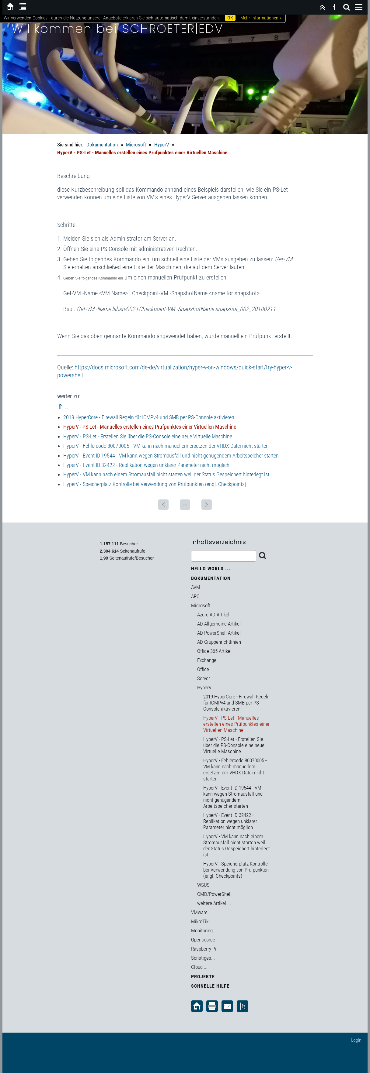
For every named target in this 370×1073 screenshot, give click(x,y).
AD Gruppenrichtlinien (219, 642)
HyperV (161, 145)
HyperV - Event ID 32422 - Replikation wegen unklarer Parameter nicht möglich (146, 465)
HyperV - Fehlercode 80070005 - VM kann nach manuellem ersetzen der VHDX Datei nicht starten (166, 446)
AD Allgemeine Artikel (219, 624)
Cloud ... (199, 967)
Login (356, 1040)
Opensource (203, 940)
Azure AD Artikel (213, 615)
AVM (195, 587)
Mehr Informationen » (260, 18)
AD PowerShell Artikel (219, 633)
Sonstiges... (203, 958)
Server (203, 678)
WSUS (203, 885)
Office (203, 669)
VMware (199, 912)
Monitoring (202, 930)
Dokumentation (102, 145)
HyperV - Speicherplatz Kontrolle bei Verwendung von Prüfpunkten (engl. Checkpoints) (154, 484)
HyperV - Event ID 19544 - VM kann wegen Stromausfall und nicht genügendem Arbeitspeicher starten (171, 455)
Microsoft (136, 145)
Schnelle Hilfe (210, 986)
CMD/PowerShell (214, 894)
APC (195, 596)
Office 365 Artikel (214, 651)
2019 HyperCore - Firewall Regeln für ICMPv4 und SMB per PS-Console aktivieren (148, 417)
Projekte (203, 976)
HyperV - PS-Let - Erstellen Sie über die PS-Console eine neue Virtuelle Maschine (147, 436)
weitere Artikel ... (214, 903)
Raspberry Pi (203, 949)
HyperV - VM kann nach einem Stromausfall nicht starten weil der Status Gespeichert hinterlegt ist (166, 474)
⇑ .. (62, 407)
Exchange (206, 660)
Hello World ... (211, 568)
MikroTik (199, 921)
